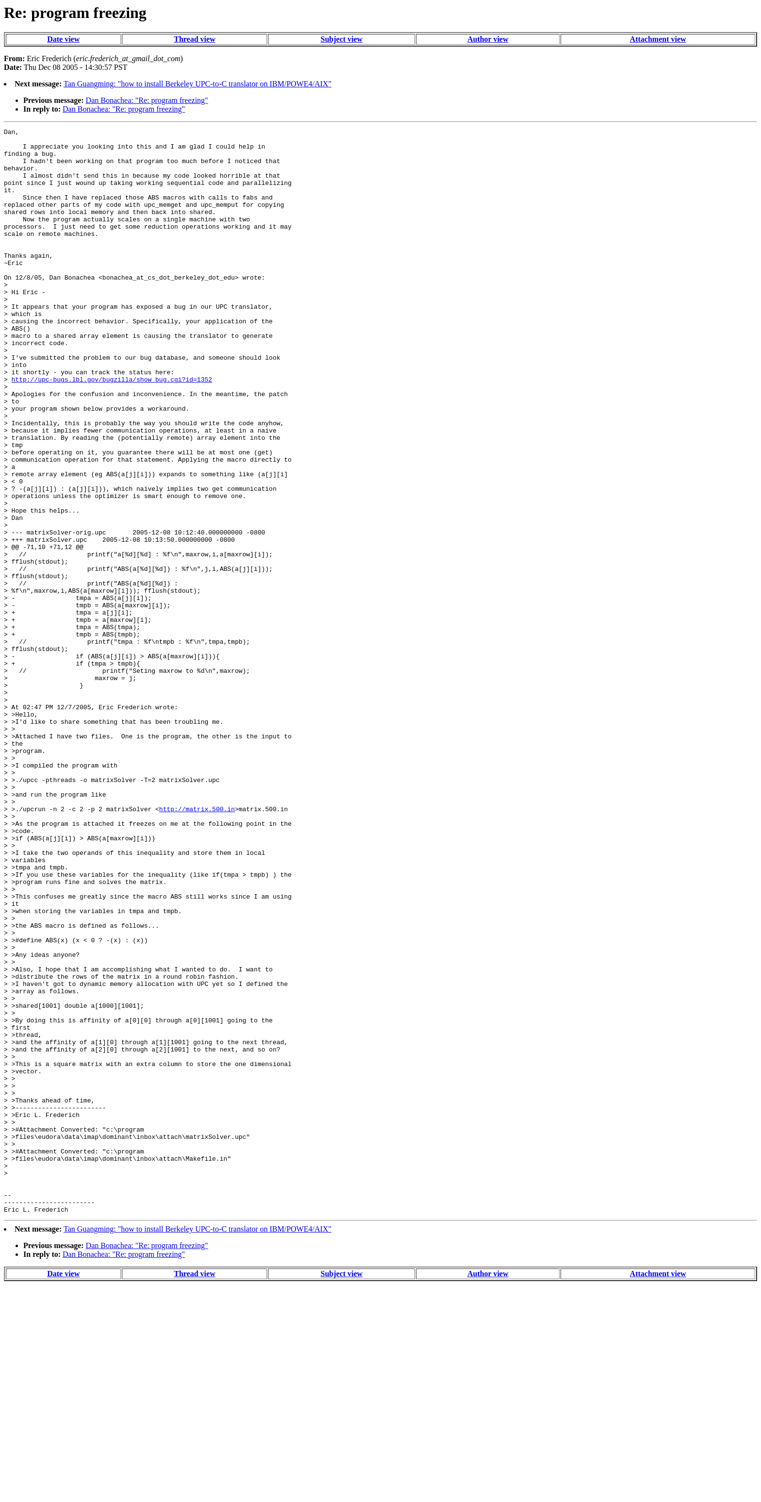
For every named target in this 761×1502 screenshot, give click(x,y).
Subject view (342, 39)
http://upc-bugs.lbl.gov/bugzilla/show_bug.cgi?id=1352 (112, 430)
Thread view (194, 39)
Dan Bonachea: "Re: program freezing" (147, 100)
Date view (63, 39)
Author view (488, 39)
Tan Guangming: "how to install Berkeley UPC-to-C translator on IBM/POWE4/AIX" (197, 84)
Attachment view (658, 39)
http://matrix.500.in (197, 945)
